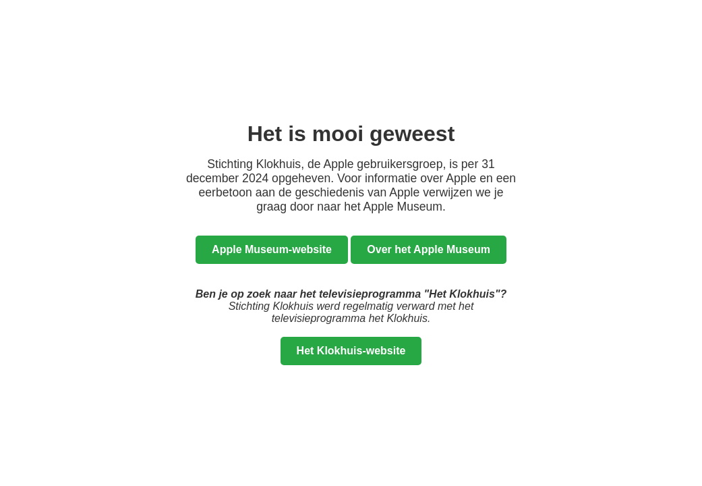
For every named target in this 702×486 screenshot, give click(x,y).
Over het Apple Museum (428, 249)
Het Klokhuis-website (351, 350)
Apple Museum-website (272, 249)
